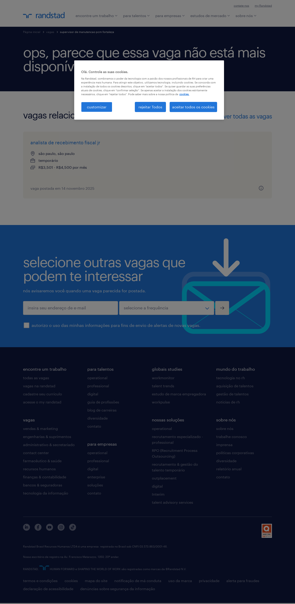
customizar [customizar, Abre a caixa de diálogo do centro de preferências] (96, 107)
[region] (149, 90)
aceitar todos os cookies (193, 107)
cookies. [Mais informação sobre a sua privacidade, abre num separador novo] (184, 94)
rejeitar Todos (150, 107)
